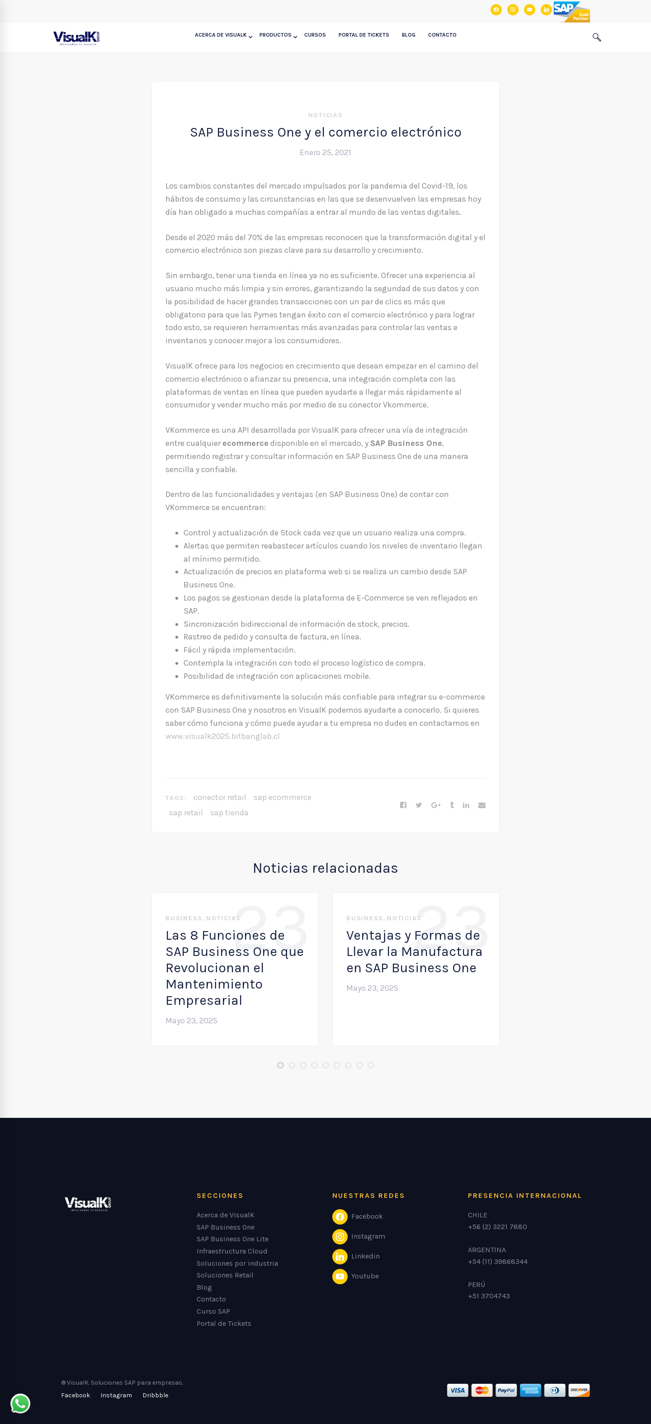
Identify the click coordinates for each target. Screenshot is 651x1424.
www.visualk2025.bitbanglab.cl (222, 736)
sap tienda (229, 813)
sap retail (186, 813)
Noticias (325, 115)
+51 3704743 (489, 1296)
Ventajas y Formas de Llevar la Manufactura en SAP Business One (414, 951)
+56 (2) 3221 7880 (497, 1226)
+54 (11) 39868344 (498, 1261)
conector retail (219, 797)
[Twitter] (419, 805)
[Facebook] (403, 805)
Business (184, 918)
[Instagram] (116, 1395)
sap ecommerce (282, 797)
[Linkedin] (466, 805)
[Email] (482, 805)
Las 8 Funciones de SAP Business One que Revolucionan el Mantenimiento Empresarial (234, 967)
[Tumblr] (452, 805)
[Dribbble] (155, 1395)
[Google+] (436, 805)
